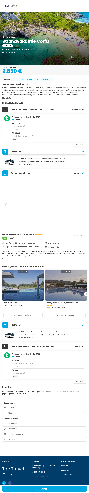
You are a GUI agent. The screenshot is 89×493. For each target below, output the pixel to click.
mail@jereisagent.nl (41, 476)
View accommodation (23, 315)
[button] (84, 5)
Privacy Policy (65, 466)
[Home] (4, 483)
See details (79, 144)
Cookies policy (66, 470)
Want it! (44, 489)
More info (6, 98)
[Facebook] (10, 483)
